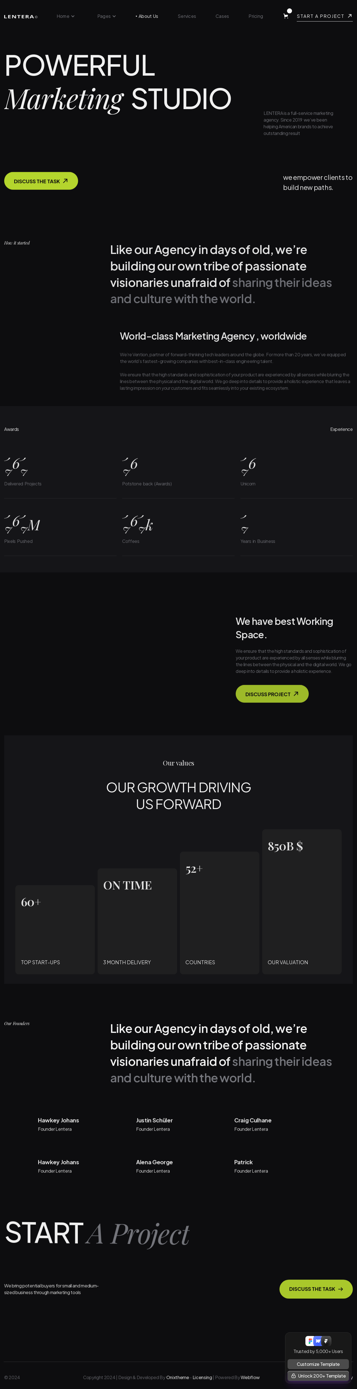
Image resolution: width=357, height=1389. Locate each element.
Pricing (256, 16)
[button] (66, 16)
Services (187, 16)
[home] (21, 16)
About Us (148, 16)
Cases (222, 16)
